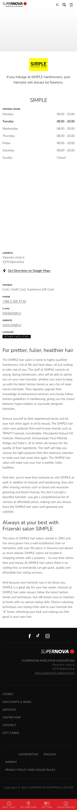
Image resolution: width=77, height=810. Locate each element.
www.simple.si (12, 324)
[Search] (64, 4)
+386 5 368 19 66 (14, 301)
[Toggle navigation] (71, 5)
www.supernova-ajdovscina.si (54, 672)
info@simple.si (12, 313)
